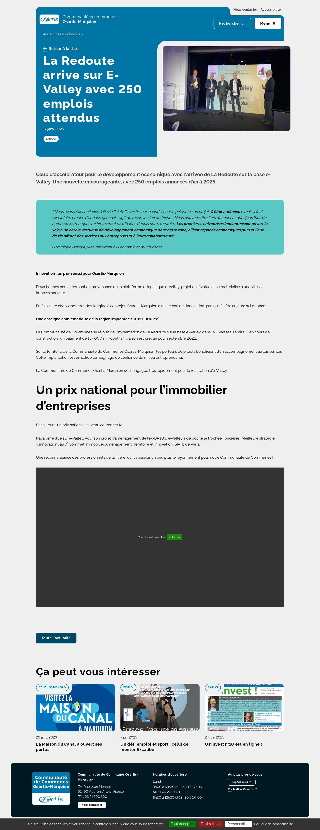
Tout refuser (211, 824)
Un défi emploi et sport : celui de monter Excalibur (154, 747)
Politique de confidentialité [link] (273, 824)
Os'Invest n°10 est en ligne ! (233, 744)
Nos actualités (69, 34)
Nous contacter (245, 9)
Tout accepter (182, 824)
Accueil (48, 34)
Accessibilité (271, 9)
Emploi (128, 687)
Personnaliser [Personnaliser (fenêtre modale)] (239, 824)
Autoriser (174, 537)
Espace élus (242, 782)
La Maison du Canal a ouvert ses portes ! (69, 747)
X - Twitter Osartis (242, 789)
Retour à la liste (60, 49)
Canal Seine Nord (52, 687)
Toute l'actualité (56, 638)
